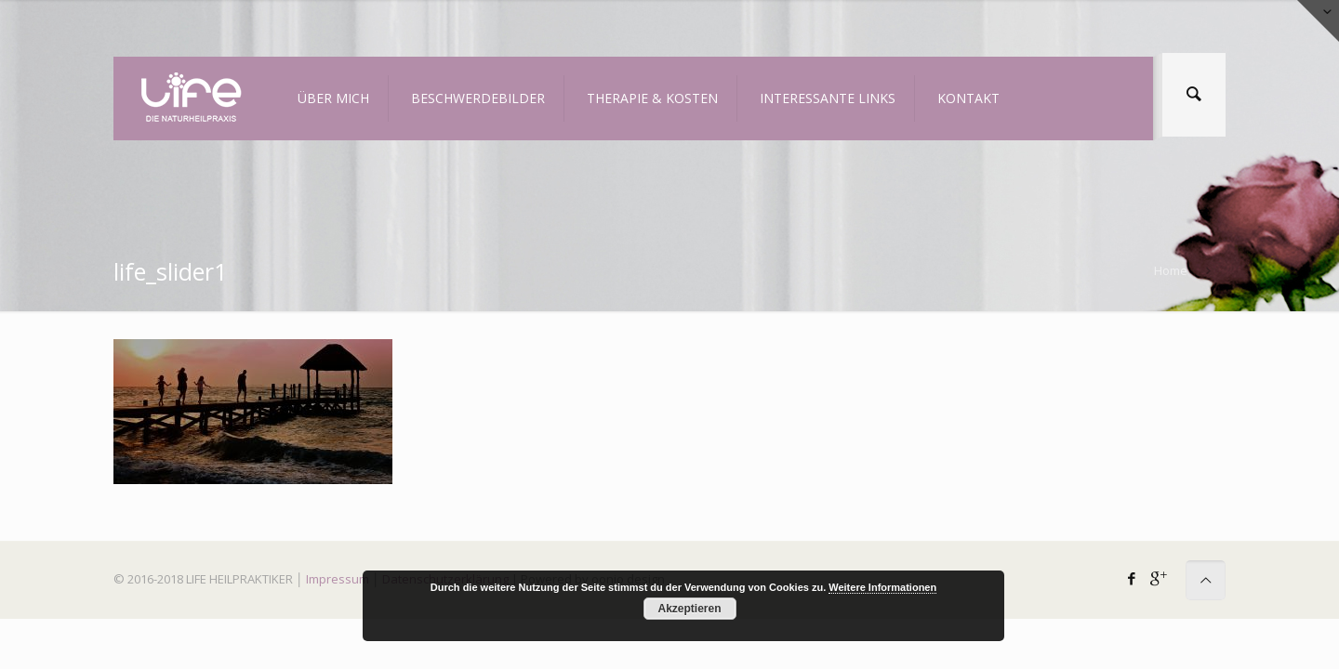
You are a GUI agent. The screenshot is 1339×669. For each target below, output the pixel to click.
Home (1170, 270)
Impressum (337, 579)
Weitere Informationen (882, 587)
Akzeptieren (689, 608)
